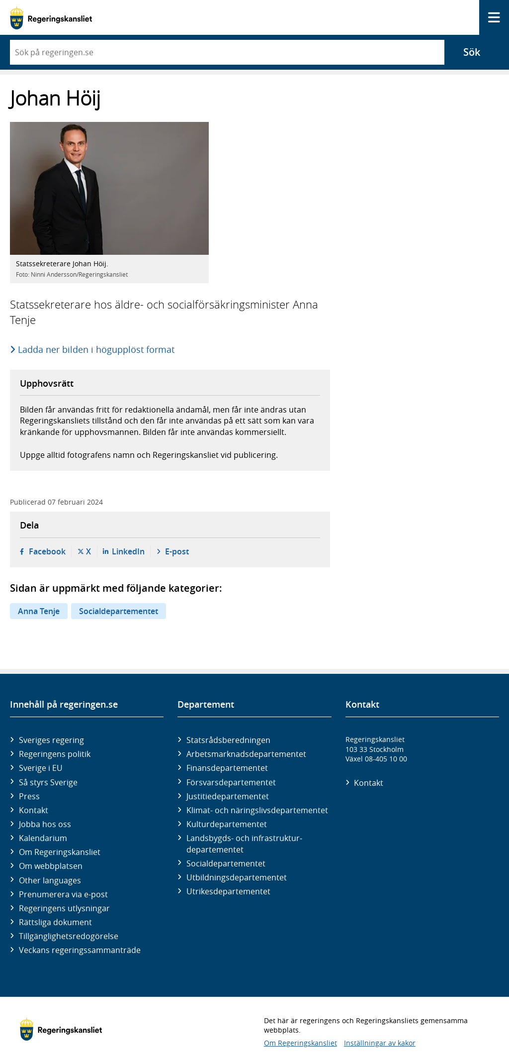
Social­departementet (225, 863)
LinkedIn (128, 551)
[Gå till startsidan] (50, 17)
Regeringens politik (54, 753)
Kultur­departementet (226, 824)
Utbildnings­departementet (236, 877)
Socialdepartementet (118, 611)
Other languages (50, 880)
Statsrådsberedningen (228, 740)
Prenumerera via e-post (63, 894)
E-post (177, 551)
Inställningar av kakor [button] (380, 1043)
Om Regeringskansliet (59, 852)
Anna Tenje (39, 611)
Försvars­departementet (231, 782)
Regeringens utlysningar (64, 908)
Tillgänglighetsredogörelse (68, 936)
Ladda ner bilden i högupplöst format (96, 349)
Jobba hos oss (45, 824)
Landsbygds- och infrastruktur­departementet (244, 843)
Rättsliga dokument (55, 922)
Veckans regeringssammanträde (80, 950)
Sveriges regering (51, 740)
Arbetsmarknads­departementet (246, 753)
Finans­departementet (227, 767)
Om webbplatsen (51, 865)
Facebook (47, 551)
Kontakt (33, 810)
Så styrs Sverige (48, 782)
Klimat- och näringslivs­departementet (257, 810)
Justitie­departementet (227, 796)
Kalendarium (43, 838)
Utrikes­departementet (228, 891)
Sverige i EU (41, 767)
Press (29, 796)
